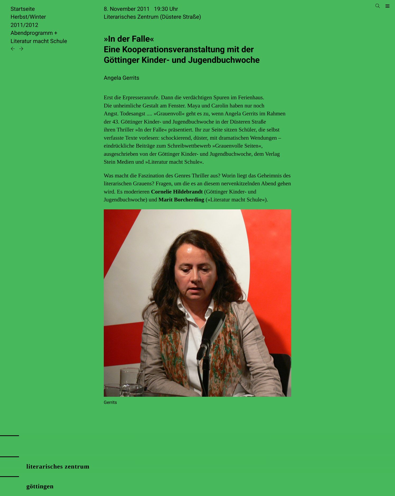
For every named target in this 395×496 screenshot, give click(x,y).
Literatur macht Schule (39, 41)
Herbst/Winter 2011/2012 (28, 21)
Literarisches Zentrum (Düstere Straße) (152, 17)
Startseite (23, 9)
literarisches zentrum (58, 466)
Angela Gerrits (121, 78)
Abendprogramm (32, 33)
